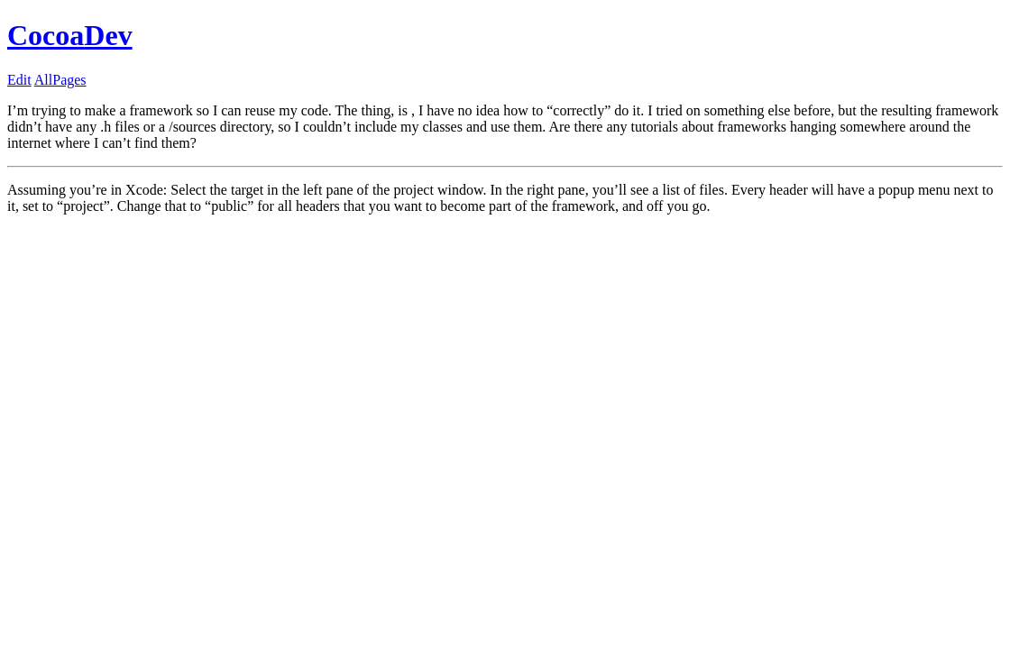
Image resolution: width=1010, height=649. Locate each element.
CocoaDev (70, 35)
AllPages (60, 79)
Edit (19, 79)
